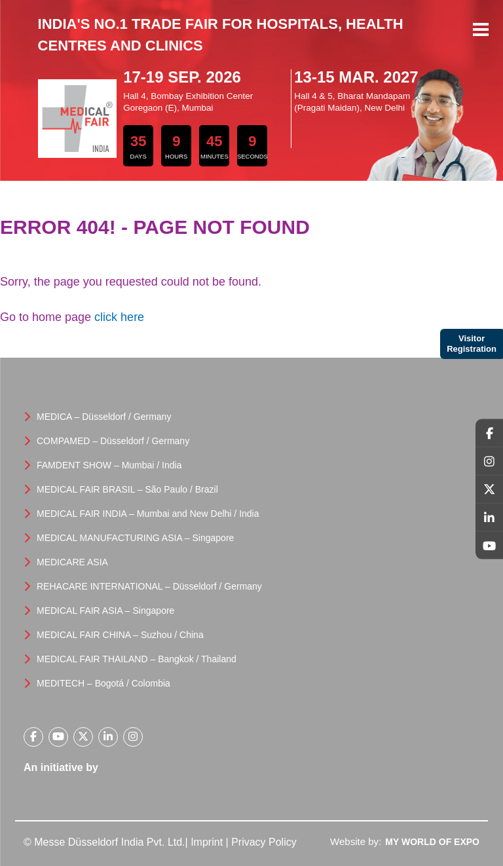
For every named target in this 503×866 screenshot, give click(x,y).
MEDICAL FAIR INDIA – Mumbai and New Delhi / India (148, 513)
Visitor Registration (471, 343)
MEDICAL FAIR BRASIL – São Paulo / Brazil (127, 489)
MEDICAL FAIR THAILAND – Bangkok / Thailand (136, 659)
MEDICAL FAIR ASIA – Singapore (105, 610)
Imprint (207, 842)
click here (119, 317)
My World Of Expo (432, 842)
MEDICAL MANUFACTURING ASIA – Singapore (135, 538)
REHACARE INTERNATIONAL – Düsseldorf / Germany (149, 586)
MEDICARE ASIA (72, 562)
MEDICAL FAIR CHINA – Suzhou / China (120, 635)
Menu (481, 31)
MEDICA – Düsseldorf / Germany (104, 416)
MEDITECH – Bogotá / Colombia (103, 683)
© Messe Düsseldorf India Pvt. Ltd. (104, 842)
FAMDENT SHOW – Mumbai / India (109, 465)
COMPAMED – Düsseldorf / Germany (113, 441)
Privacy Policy (264, 842)
